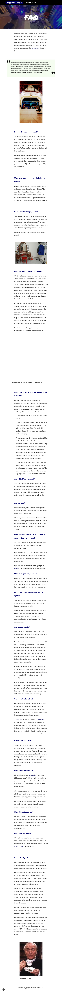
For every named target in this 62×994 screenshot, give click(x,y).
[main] (31, 17)
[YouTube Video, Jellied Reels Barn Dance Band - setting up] (31, 359)
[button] (2, 2)
